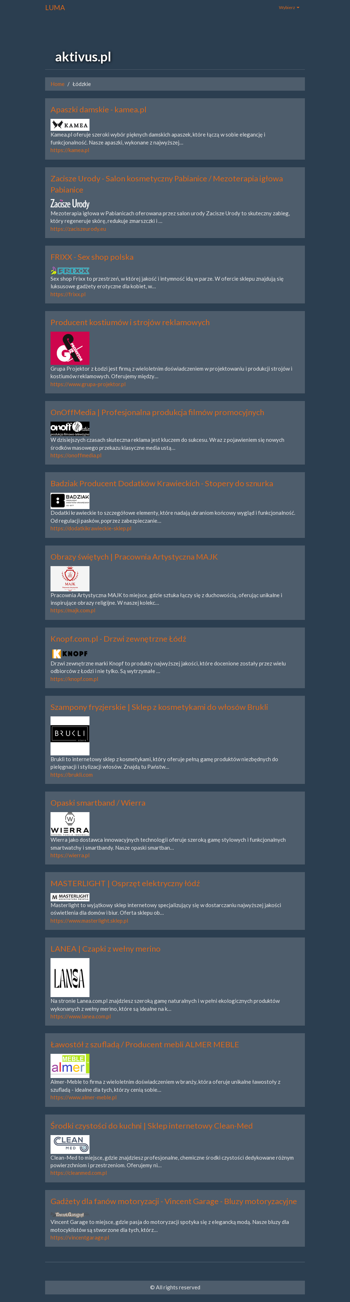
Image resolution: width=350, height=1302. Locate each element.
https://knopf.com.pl (74, 679)
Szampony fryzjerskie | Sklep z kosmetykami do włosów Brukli (159, 707)
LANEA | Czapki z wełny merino (106, 948)
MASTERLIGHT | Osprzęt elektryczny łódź (125, 883)
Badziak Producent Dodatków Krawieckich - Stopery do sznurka (162, 483)
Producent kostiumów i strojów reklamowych (130, 322)
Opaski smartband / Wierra (98, 802)
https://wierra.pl (70, 855)
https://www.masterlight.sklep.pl (89, 920)
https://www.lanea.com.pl (81, 1016)
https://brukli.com (72, 774)
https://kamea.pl (70, 150)
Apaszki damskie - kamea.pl (98, 109)
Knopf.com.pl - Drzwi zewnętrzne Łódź (118, 638)
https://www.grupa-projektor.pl (88, 384)
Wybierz (289, 7)
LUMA (55, 7)
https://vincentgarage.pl (80, 1237)
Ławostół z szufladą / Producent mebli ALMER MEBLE (145, 1044)
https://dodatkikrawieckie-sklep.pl (91, 528)
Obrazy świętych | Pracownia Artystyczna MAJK (134, 556)
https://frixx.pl (68, 294)
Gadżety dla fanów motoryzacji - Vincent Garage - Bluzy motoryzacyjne (174, 1201)
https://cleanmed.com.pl (79, 1172)
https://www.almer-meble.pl (84, 1097)
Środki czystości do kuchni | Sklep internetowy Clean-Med (152, 1125)
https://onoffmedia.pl (76, 455)
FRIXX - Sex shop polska (92, 257)
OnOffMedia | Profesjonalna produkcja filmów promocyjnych (157, 412)
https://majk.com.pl (73, 610)
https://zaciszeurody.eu (78, 228)
